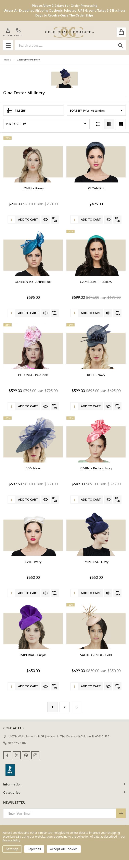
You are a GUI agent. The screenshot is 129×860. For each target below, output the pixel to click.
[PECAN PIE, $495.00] (96, 159)
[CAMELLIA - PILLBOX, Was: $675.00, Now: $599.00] (96, 253)
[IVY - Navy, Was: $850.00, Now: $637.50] (33, 439)
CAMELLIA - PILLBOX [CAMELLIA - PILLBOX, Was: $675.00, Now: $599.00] (96, 281)
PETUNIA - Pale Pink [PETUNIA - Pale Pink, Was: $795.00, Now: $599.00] (33, 375)
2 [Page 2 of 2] (64, 707)
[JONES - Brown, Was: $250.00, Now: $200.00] (33, 159)
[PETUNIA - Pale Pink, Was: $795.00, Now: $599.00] (33, 346)
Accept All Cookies (64, 849)
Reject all (34, 849)
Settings (12, 849)
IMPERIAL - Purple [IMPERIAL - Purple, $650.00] (33, 655)
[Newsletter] (121, 813)
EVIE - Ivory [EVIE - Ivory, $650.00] (33, 561)
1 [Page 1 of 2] (52, 707)
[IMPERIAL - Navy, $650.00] (96, 533)
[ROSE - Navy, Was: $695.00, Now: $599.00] (96, 346)
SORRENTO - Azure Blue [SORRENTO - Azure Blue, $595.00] (33, 281)
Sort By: (76, 110)
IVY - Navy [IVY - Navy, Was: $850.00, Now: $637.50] (33, 468)
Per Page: (13, 124)
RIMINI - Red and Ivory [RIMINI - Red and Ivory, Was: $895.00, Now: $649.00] (96, 468)
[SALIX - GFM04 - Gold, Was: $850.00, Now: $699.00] (96, 626)
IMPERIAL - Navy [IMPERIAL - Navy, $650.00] (95, 561)
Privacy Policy (11, 840)
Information (64, 784)
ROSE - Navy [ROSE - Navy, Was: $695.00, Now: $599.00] (96, 375)
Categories (64, 792)
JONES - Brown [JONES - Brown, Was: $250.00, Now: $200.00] (33, 188)
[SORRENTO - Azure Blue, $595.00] (33, 253)
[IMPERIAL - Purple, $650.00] (33, 626)
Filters (16, 110)
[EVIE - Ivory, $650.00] (33, 533)
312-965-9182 (14, 743)
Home (7, 59)
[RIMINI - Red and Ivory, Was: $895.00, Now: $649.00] (96, 439)
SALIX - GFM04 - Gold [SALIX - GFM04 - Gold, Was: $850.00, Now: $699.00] (96, 655)
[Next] (77, 707)
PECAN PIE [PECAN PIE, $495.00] (96, 188)
